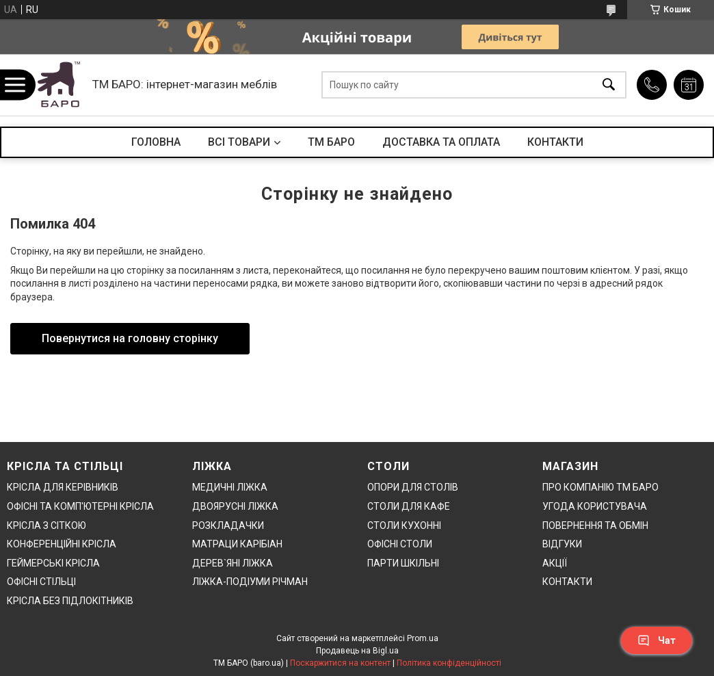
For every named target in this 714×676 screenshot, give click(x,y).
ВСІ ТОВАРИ (239, 141)
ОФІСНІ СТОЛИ (399, 543)
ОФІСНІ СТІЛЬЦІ (41, 581)
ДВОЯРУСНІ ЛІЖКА (235, 506)
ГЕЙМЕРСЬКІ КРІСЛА (53, 563)
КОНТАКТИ (555, 141)
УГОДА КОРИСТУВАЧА (594, 506)
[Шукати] (608, 85)
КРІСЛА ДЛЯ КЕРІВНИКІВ (62, 487)
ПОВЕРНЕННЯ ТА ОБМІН (595, 525)
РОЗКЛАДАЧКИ (228, 525)
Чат (656, 640)
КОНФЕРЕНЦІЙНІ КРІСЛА (61, 543)
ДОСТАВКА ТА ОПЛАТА (441, 141)
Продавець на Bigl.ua (357, 650)
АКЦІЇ (554, 563)
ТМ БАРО (331, 141)
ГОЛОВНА (156, 141)
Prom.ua (422, 638)
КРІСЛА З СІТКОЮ (46, 525)
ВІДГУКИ (562, 543)
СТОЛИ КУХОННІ (404, 525)
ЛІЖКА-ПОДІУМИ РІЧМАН (250, 581)
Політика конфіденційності (449, 663)
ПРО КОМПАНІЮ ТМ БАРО (600, 487)
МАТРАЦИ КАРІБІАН (237, 543)
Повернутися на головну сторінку (130, 338)
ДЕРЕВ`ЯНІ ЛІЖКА (232, 563)
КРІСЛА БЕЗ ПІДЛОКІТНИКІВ (70, 600)
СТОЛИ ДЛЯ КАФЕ (408, 506)
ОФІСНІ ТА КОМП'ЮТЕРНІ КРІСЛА (80, 506)
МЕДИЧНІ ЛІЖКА (229, 487)
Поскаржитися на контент (340, 663)
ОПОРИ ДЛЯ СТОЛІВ (412, 487)
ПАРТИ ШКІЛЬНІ (403, 563)
